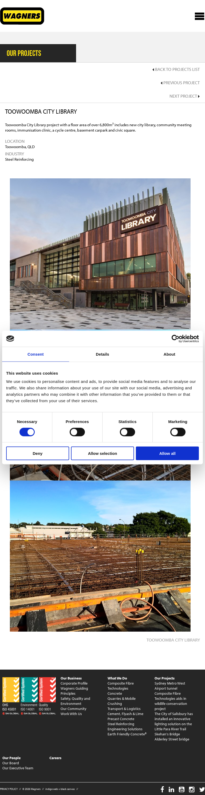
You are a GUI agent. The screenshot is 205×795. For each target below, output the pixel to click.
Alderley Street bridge (172, 739)
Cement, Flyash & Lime (125, 713)
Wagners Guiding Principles (74, 691)
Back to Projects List (176, 69)
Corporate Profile (74, 683)
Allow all (167, 453)
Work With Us (71, 713)
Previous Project (180, 82)
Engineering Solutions (125, 729)
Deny (37, 453)
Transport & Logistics (124, 708)
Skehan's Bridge (167, 734)
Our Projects (165, 678)
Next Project (184, 96)
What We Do (117, 678)
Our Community (73, 708)
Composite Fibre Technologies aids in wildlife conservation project (171, 701)
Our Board (10, 763)
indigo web (51, 789)
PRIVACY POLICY (9, 789)
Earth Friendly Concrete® (127, 734)
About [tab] (169, 354)
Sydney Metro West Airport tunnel (170, 686)
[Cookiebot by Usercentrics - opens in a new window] (175, 339)
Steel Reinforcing (121, 723)
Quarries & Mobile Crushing (122, 701)
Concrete (115, 693)
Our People (11, 757)
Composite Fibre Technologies (121, 686)
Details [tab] (102, 354)
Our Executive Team (17, 768)
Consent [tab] (35, 354)
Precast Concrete (121, 718)
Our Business (71, 678)
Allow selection (102, 453)
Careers (55, 757)
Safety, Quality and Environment (75, 701)
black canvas (68, 789)
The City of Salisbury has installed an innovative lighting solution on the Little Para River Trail (174, 721)
